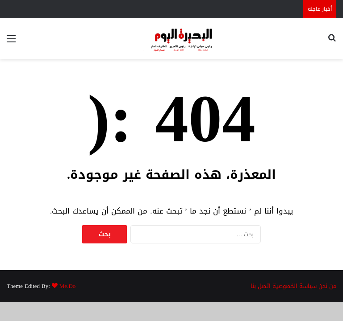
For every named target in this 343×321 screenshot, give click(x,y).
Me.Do (67, 286)
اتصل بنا (261, 286)
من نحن (327, 286)
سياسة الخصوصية (294, 286)
